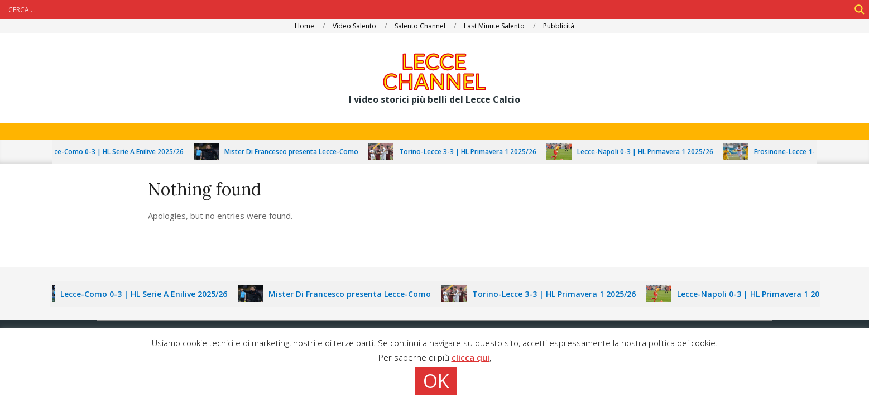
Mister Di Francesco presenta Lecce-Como (295, 151)
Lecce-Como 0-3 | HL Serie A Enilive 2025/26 (117, 151)
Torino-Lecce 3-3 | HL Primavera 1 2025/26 (471, 151)
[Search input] (427, 9)
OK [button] (436, 381)
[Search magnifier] (859, 9)
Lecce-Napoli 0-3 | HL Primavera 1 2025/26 (648, 151)
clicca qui (470, 357)
